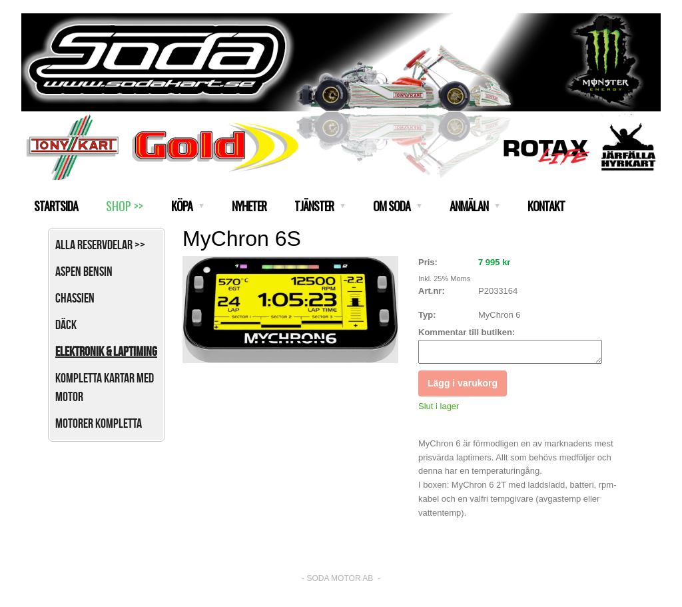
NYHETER (249, 206)
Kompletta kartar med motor (104, 387)
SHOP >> (124, 206)
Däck (66, 324)
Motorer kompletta (98, 423)
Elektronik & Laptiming (106, 351)
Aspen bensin (84, 271)
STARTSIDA (56, 206)
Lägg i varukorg (463, 387)
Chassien (75, 298)
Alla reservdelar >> (100, 244)
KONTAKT (546, 206)
